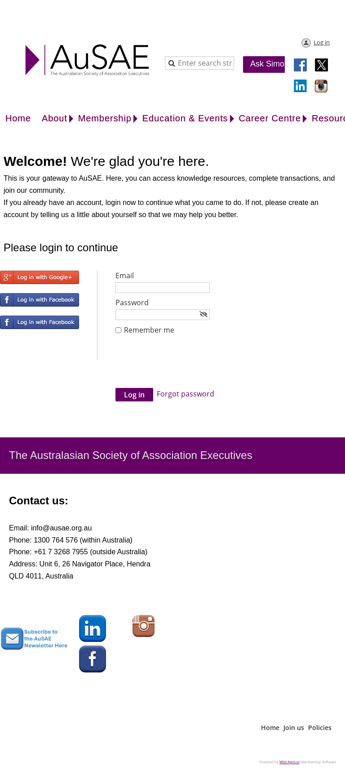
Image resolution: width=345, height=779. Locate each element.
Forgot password (185, 394)
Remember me (149, 330)
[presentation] (183, 365)
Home (270, 727)
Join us (293, 727)
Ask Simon (269, 63)
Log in (322, 42)
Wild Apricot (289, 761)
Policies (320, 727)
